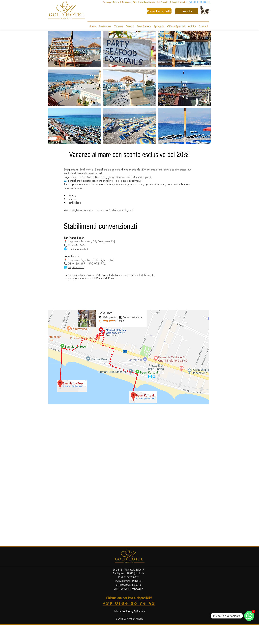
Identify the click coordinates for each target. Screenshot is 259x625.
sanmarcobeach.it (78, 249)
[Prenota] (186, 11)
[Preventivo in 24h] (159, 11)
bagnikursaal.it (76, 267)
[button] (74, 49)
